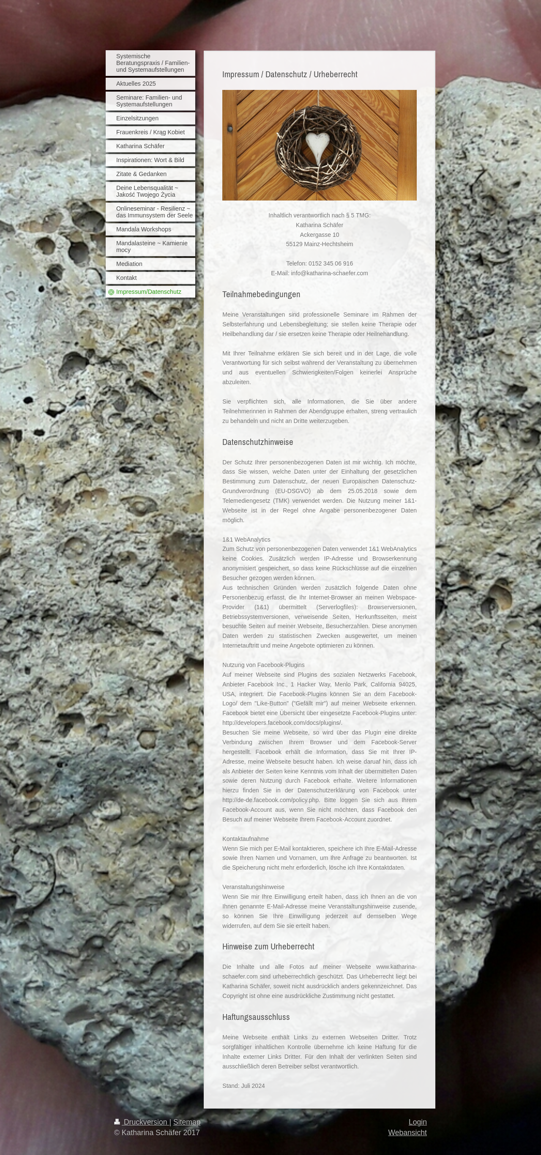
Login (418, 1122)
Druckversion (141, 1122)
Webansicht (407, 1132)
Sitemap (187, 1122)
